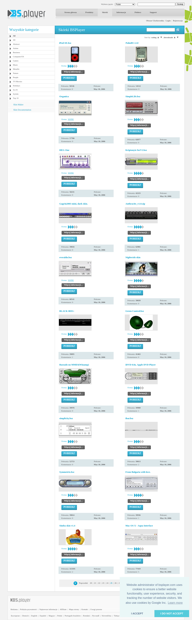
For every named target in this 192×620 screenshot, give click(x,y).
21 (95, 583)
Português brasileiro (73, 616)
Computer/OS (18, 56)
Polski (59, 616)
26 (116, 583)
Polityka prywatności (28, 609)
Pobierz (138, 12)
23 (103, 583)
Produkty (89, 12)
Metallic (16, 69)
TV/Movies (17, 81)
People (15, 77)
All (14, 36)
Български (15, 616)
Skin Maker (18, 104)
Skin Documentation (22, 110)
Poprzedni (83, 583)
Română (86, 616)
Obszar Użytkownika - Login (158, 21)
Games (16, 61)
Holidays (16, 86)
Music (15, 65)
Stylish (16, 94)
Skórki (105, 12)
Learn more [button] (175, 602)
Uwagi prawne (96, 609)
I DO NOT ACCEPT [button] (171, 613)
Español (43, 616)
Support (153, 12)
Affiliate (63, 609)
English (34, 616)
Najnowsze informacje (48, 609)
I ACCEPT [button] (137, 613)
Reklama (14, 609)
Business (16, 52)
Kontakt (84, 609)
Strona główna (70, 12)
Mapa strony (74, 609)
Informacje (121, 12)
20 (91, 583)
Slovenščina (106, 616)
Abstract (16, 44)
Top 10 (16, 98)
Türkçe (116, 616)
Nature (15, 73)
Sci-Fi (15, 90)
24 (107, 583)
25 (111, 583)
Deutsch (25, 616)
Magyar (52, 616)
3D (14, 40)
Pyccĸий (95, 616)
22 (99, 583)
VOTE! (71, 119)
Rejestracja (178, 21)
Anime (15, 48)
